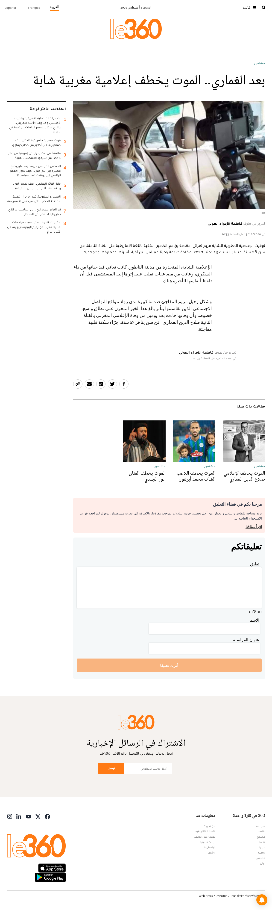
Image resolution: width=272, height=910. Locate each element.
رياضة (261, 852)
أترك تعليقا (169, 665)
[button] (261, 899)
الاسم (254, 620)
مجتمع (261, 836)
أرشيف (211, 852)
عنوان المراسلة (246, 639)
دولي (262, 863)
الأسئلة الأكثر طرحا (204, 831)
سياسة (260, 826)
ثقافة (262, 842)
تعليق (254, 563)
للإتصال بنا (209, 847)
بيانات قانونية (207, 842)
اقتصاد (261, 831)
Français (34, 7)
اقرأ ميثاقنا (254, 527)
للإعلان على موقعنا (204, 836)
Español (10, 7)
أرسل (111, 768)
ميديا (262, 847)
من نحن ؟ (209, 826)
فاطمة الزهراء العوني (225, 223)
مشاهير (259, 63)
